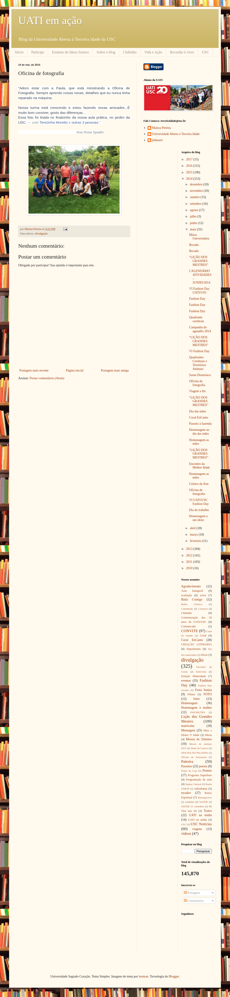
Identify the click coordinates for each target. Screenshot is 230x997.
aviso (203, 595)
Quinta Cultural (193, 784)
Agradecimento (191, 586)
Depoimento (194, 649)
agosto (194, 210)
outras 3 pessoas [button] (85, 122)
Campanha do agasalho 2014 (200, 329)
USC (205, 52)
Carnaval (202, 608)
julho (193, 216)
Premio (207, 770)
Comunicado (188, 626)
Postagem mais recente (34, 370)
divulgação (41, 233)
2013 (189, 549)
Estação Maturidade (193, 676)
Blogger (174, 976)
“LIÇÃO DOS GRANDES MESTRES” (198, 261)
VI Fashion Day (199, 351)
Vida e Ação (153, 52)
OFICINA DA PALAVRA (194, 752)
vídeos (186, 833)
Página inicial (75, 370)
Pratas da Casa (189, 770)
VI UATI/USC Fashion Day (199, 502)
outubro (195, 197)
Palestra (187, 761)
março (194, 534)
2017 (189, 159)
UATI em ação (50, 20)
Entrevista (201, 671)
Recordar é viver (182, 52)
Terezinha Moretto (54, 122)
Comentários (194, 900)
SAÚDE (203, 801)
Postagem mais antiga (115, 370)
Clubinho (130, 52)
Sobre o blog (106, 52)
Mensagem (188, 730)
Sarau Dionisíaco (200, 375)
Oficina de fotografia (197, 383)
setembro (196, 203)
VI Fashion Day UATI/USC (199, 290)
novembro (197, 190)
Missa (208, 735)
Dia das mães (197, 411)
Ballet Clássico (191, 604)
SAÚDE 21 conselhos (192, 806)
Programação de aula (199, 779)
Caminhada (187, 608)
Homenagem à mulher (196, 707)
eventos (186, 680)
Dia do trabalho (199, 510)
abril (193, 528)
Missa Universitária (199, 236)
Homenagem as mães (199, 442)
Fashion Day (197, 298)
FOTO (208, 694)
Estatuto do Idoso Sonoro (70, 52)
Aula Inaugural (192, 590)
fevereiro (196, 541)
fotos (196, 698)
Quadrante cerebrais (196, 319)
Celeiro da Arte (199, 484)
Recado (194, 245)
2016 (189, 165)
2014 (189, 178)
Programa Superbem (200, 775)
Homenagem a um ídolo (198, 518)
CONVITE (189, 631)
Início (19, 52)
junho (194, 223)
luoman (143, 976)
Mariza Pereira (161, 128)
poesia (203, 766)
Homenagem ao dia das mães (199, 431)
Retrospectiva (205, 797)
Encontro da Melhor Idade (199, 465)
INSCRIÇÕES (197, 712)
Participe (37, 52)
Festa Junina (203, 690)
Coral (203, 635)
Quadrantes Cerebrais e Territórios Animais (198, 363)
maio (193, 229)
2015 (189, 172)
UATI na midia (200, 815)
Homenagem (189, 703)
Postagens (192, 893)
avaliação (186, 595)
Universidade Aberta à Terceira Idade (176, 134)
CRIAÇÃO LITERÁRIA (196, 644)
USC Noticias (201, 824)
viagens (197, 829)
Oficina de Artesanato (194, 757)
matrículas (187, 726)
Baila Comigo (191, 599)
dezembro (196, 184)
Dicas (204, 654)
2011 (189, 561)
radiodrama (200, 788)
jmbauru (157, 140)
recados (186, 793)
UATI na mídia (197, 819)
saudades (189, 801)
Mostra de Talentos (199, 739)
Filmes (191, 694)
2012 (189, 555)
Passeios (186, 766)
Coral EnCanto (198, 417)
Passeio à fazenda (200, 423)
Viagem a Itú (197, 391)
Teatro (208, 811)
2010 (189, 568)
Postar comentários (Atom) (47, 378)
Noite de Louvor (199, 748)
